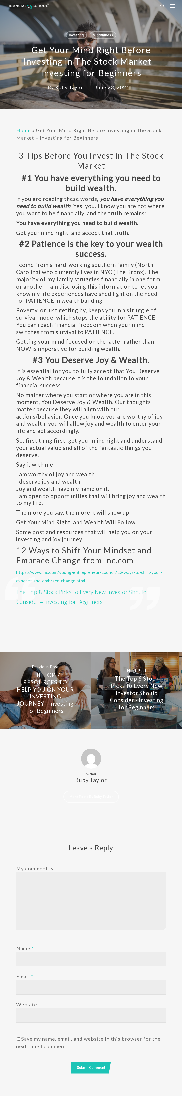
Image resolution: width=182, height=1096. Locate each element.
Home (23, 130)
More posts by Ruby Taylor (91, 797)
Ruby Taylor (70, 87)
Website (26, 1004)
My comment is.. (36, 868)
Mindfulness (103, 35)
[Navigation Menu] (172, 5)
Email (24, 976)
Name (25, 948)
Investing (76, 35)
